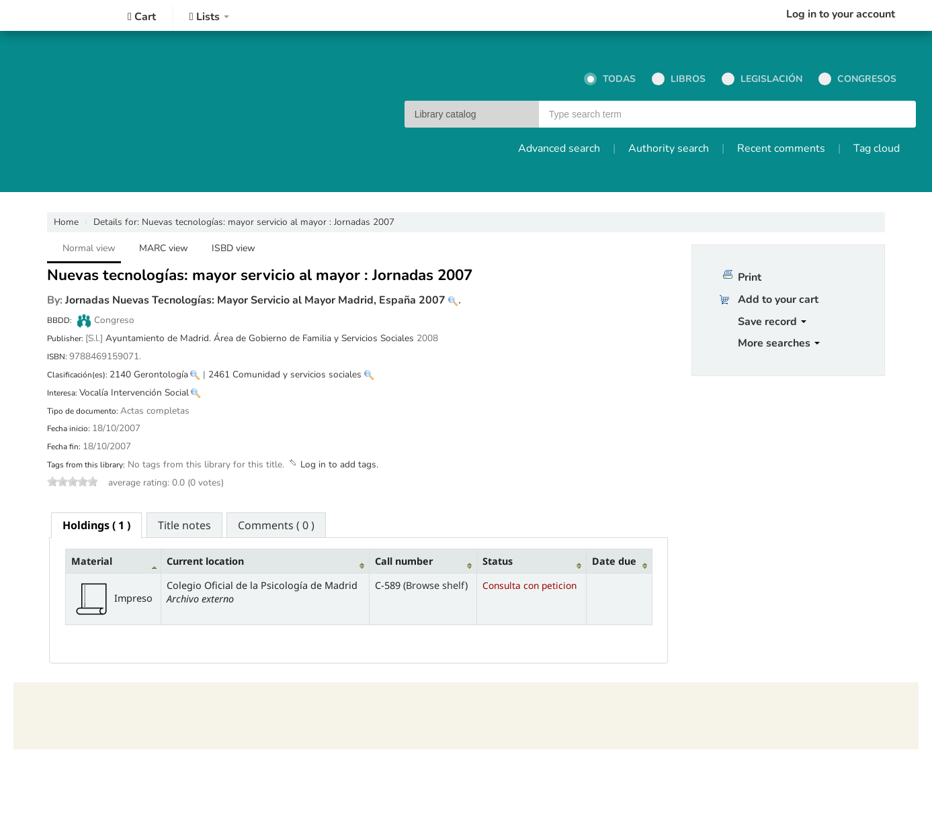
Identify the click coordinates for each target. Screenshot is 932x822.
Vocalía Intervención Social (134, 392)
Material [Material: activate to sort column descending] (91, 561)
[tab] (96, 525)
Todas (610, 79)
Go (900, 114)
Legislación (762, 79)
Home (66, 222)
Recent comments (781, 148)
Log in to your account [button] (840, 14)
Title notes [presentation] (184, 525)
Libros (679, 79)
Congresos (857, 79)
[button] (142, 16)
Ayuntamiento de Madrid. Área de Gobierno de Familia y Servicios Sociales (259, 338)
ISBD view (233, 248)
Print (749, 277)
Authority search (668, 148)
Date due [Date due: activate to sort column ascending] (614, 561)
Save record (772, 321)
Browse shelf (435, 585)
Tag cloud (876, 148)
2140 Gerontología (149, 374)
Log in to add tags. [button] (339, 464)
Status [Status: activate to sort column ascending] (497, 561)
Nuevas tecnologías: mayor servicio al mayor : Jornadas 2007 (243, 222)
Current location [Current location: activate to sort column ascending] (205, 561)
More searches (779, 343)
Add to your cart (778, 299)
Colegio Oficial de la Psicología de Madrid (53, 15)
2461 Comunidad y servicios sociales (285, 374)
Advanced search (559, 148)
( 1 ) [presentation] (96, 525)
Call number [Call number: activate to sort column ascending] (404, 561)
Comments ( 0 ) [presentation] (276, 525)
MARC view (163, 248)
